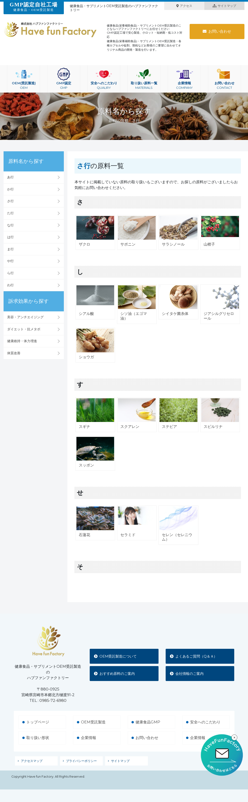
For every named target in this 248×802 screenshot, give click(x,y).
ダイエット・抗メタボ (23, 329)
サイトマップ (224, 6)
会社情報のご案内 (188, 673)
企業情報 (184, 78)
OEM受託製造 (93, 722)
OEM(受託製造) (23, 78)
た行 (10, 213)
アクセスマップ (31, 761)
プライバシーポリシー (81, 761)
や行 (10, 261)
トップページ (37, 722)
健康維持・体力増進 (22, 341)
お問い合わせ (217, 31)
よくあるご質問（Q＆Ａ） (195, 656)
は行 (10, 237)
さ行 (10, 201)
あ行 (10, 177)
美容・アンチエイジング (25, 317)
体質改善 (13, 353)
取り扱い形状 (37, 737)
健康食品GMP (148, 722)
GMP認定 (64, 78)
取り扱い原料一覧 (144, 78)
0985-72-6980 (52, 700)
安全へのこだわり (104, 78)
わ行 (10, 285)
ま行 (10, 249)
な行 (10, 225)
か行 (10, 189)
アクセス (184, 6)
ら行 (10, 273)
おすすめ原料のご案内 (116, 673)
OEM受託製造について (117, 656)
